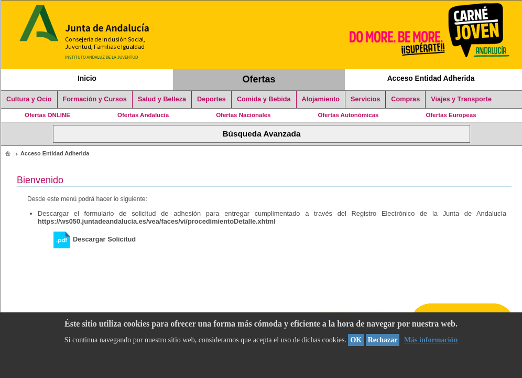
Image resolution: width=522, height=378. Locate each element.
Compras (405, 99)
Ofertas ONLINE (47, 115)
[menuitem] (8, 153)
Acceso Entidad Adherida (431, 78)
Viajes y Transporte (461, 99)
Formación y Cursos (95, 99)
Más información (431, 340)
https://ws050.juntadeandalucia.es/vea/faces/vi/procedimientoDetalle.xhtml (157, 221)
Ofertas (259, 79)
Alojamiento (321, 99)
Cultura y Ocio (29, 99)
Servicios (365, 99)
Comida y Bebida (264, 99)
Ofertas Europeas (451, 115)
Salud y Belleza (162, 99)
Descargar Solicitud (94, 239)
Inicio (87, 78)
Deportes (211, 99)
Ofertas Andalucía (143, 115)
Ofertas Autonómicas (348, 115)
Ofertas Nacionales (243, 115)
